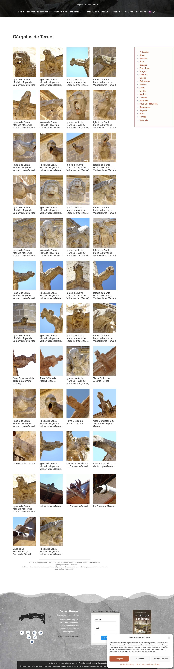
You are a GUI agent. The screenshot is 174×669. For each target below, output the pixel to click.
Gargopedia (76, 12)
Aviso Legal (48, 666)
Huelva (143, 84)
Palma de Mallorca (149, 104)
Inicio (21, 12)
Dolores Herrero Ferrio (39, 12)
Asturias (143, 58)
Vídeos (116, 12)
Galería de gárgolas (97, 12)
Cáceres (144, 75)
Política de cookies (127, 664)
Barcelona (145, 68)
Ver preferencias (161, 659)
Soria (142, 113)
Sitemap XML (25, 666)
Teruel (143, 117)
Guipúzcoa (145, 81)
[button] (169, 637)
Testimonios (60, 12)
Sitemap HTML (37, 666)
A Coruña (144, 52)
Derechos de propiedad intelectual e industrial (83, 666)
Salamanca (145, 107)
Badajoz (143, 65)
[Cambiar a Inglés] (150, 12)
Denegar (140, 659)
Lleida (143, 91)
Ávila (142, 62)
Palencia (144, 100)
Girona (143, 78)
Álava (142, 55)
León (142, 87)
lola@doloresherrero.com (64, 569)
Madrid (143, 94)
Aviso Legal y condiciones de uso (147, 664)
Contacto (141, 12)
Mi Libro (129, 12)
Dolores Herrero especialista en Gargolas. (63, 663)
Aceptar (119, 659)
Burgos (143, 71)
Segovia (143, 110)
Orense (143, 97)
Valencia (144, 120)
